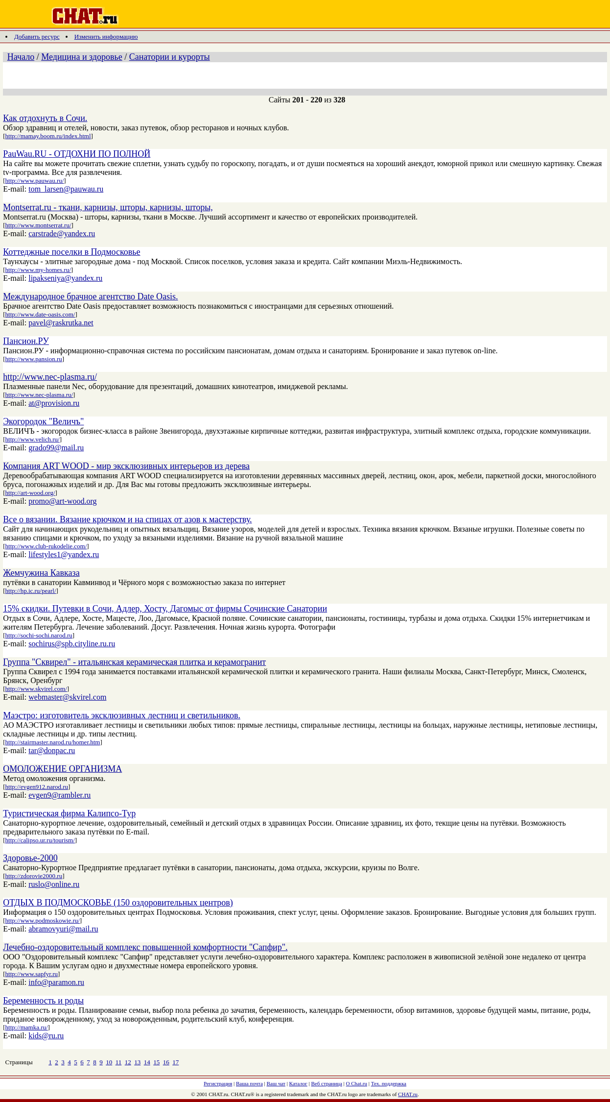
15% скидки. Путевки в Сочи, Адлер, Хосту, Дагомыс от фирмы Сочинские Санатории (165, 608)
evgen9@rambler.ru (59, 795)
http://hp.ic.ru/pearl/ (30, 590)
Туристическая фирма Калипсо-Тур (69, 813)
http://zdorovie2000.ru (34, 876)
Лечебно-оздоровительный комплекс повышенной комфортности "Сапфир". (145, 947)
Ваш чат (276, 1083)
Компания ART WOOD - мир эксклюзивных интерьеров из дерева (126, 466)
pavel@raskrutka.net (60, 322)
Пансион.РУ (26, 341)
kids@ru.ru (46, 1035)
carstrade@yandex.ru (61, 233)
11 (119, 1062)
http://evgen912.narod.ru (37, 786)
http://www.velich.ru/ (32, 439)
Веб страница (326, 1083)
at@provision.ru (53, 403)
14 (147, 1062)
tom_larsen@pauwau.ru (65, 189)
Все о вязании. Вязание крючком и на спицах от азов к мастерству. (127, 519)
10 (109, 1062)
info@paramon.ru (56, 982)
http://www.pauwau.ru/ (34, 180)
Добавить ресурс (37, 36)
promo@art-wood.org (62, 501)
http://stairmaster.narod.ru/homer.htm (52, 742)
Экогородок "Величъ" (43, 421)
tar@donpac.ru (51, 750)
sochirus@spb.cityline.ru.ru (71, 643)
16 (166, 1062)
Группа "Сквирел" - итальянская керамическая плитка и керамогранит (134, 662)
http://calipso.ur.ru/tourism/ (40, 840)
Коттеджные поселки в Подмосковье (71, 252)
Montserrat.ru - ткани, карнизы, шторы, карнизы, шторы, (108, 207)
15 (156, 1062)
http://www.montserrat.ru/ (38, 225)
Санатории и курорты (169, 57)
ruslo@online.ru (53, 884)
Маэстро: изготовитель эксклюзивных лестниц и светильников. (121, 715)
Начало (20, 57)
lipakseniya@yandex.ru (65, 278)
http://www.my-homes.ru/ (38, 269)
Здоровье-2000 (30, 858)
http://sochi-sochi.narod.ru (38, 635)
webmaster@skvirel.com (67, 697)
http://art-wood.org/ (30, 492)
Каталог (298, 1083)
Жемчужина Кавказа (41, 573)
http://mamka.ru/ (26, 1027)
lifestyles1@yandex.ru (63, 554)
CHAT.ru (408, 1094)
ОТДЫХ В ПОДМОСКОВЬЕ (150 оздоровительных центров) (118, 902)
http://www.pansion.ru (33, 359)
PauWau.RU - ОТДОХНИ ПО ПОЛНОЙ (76, 154)
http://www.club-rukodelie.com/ (46, 546)
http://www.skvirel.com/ (36, 688)
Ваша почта (249, 1083)
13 (137, 1062)
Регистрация (218, 1083)
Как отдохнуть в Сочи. (45, 118)
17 (175, 1062)
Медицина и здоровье (81, 57)
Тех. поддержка (388, 1083)
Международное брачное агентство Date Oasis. (90, 296)
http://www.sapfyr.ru (31, 974)
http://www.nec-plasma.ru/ (50, 377)
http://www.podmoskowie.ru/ (42, 920)
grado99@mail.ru (56, 447)
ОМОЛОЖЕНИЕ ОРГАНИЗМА (62, 769)
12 (128, 1062)
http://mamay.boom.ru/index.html (48, 136)
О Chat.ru (356, 1083)
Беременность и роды (43, 1000)
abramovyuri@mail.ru (63, 929)
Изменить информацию (106, 36)
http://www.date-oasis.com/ (40, 314)
